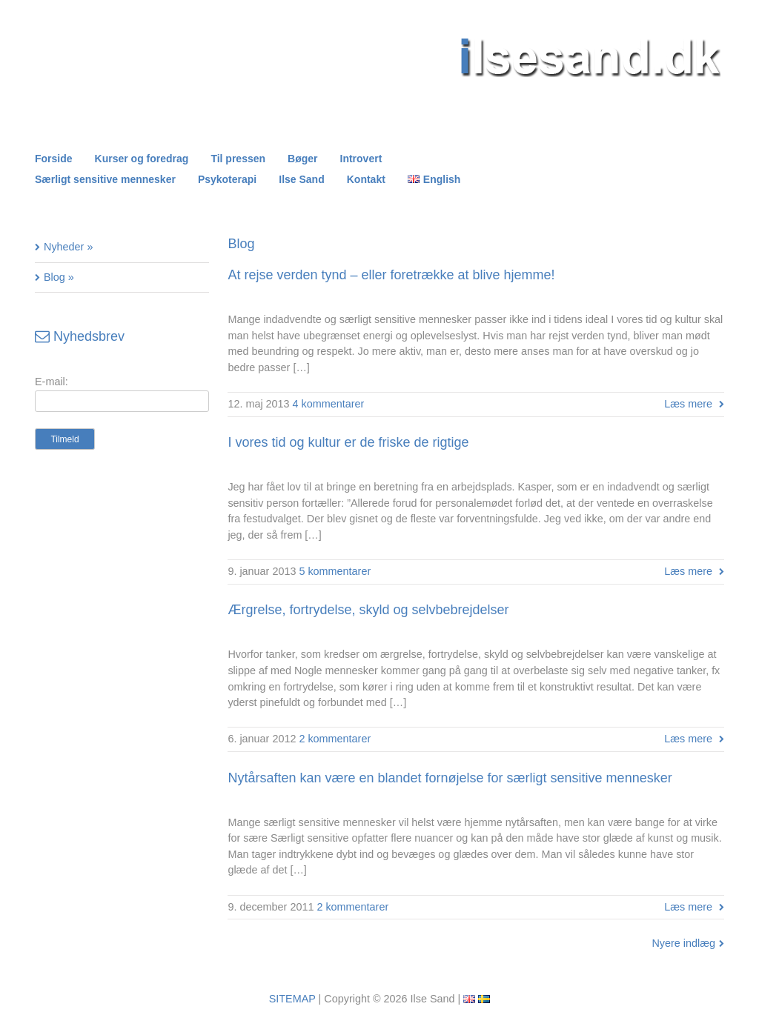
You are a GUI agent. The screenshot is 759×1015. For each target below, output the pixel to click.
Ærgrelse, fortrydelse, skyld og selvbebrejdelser (368, 609)
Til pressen (238, 158)
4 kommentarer (329, 404)
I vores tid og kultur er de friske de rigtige (348, 442)
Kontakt (366, 179)
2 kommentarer (335, 739)
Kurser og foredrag (142, 158)
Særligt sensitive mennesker (105, 179)
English (442, 179)
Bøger (302, 158)
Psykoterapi (227, 179)
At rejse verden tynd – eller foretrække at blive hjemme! (391, 274)
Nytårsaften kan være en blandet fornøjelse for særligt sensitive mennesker (450, 778)
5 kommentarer (335, 571)
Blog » (59, 277)
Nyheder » (68, 247)
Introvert (361, 158)
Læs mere (688, 404)
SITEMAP (292, 999)
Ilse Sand (301, 179)
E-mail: (51, 381)
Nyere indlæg (683, 943)
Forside (54, 158)
